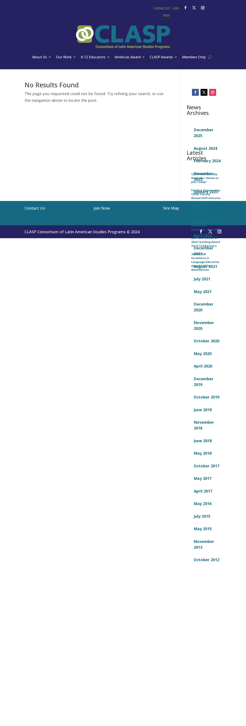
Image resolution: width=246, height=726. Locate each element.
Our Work (64, 57)
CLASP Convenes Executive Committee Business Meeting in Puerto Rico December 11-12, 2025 (206, 636)
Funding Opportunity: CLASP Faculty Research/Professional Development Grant (206, 612)
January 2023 (206, 189)
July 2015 (202, 513)
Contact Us (162, 8)
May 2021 (203, 288)
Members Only (194, 57)
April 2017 (203, 488)
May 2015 (203, 525)
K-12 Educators (93, 57)
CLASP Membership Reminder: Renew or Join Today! (205, 592)
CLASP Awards (161, 57)
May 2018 (203, 450)
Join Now (102, 705)
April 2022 (203, 232)
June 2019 (203, 406)
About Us (39, 57)
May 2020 (203, 350)
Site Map (171, 705)
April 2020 (203, 363)
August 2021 (205, 263)
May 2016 (203, 500)
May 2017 (203, 475)
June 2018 (203, 437)
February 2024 (207, 158)
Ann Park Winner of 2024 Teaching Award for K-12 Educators (205, 656)
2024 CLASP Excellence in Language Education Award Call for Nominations (205, 676)
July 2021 (202, 276)
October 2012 (206, 556)
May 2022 (203, 219)
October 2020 (206, 338)
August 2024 (205, 145)
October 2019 (206, 394)
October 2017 (206, 463)
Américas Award (128, 57)
